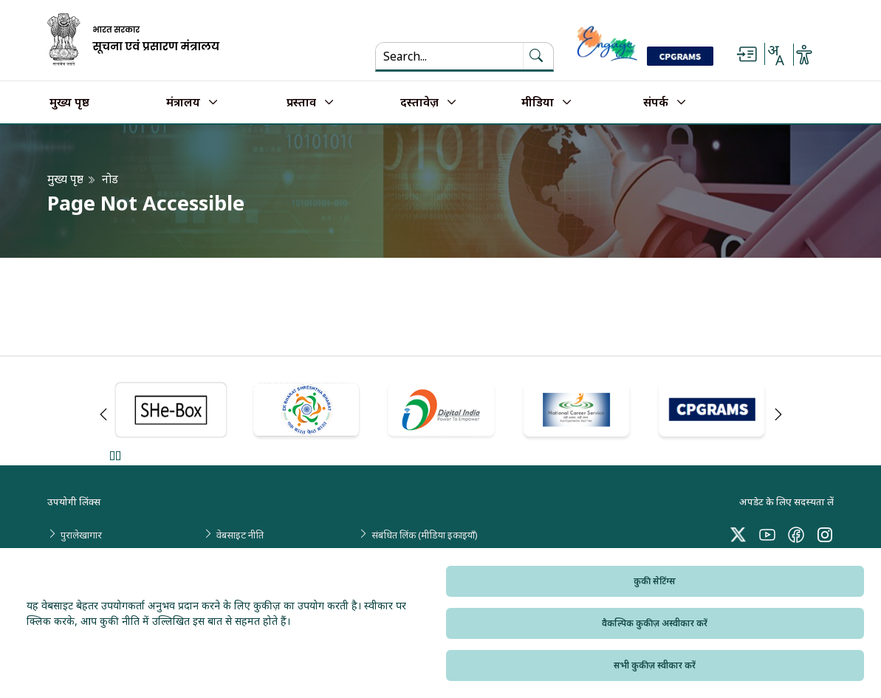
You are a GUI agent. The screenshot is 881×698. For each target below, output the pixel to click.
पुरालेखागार (81, 534)
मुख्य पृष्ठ (69, 103)
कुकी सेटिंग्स (655, 581)
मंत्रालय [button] (183, 103)
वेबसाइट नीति (240, 534)
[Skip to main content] (746, 54)
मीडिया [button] (537, 103)
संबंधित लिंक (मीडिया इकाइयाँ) (424, 534)
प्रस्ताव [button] (301, 103)
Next (778, 414)
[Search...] (449, 56)
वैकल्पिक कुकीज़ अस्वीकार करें (654, 623)
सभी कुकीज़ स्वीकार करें (655, 665)
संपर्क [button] (655, 103)
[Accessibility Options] (804, 54)
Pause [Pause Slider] (115, 455)
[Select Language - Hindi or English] (775, 55)
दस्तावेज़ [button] (419, 103)
